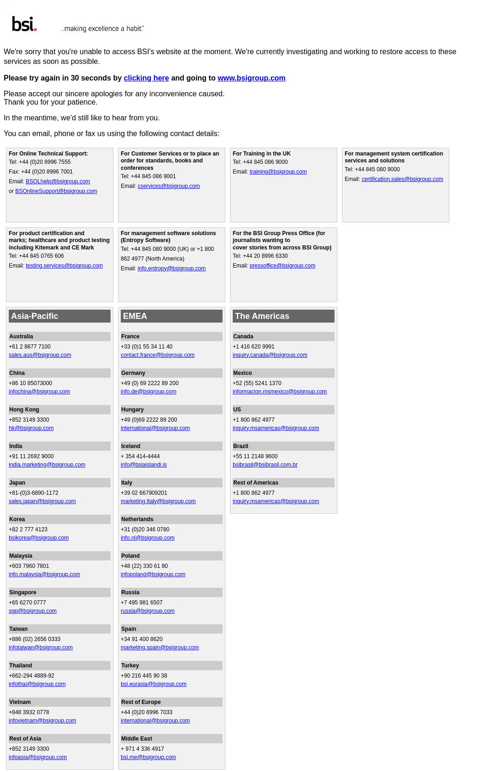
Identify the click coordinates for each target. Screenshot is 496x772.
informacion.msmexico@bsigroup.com (280, 391)
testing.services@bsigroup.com (64, 265)
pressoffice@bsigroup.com (283, 265)
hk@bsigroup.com (31, 428)
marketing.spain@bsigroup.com (160, 647)
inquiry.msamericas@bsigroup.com (276, 428)
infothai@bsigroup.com (37, 684)
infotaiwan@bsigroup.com (41, 647)
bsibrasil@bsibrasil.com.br (265, 464)
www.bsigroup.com (251, 78)
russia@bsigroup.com (147, 611)
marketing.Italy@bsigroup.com (158, 501)
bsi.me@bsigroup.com (148, 757)
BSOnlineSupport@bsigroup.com (56, 191)
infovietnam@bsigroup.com (42, 720)
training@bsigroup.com (278, 171)
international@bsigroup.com (155, 428)
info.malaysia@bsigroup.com (44, 574)
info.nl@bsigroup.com (147, 538)
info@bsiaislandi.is (144, 464)
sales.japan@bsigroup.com (42, 501)
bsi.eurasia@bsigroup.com (153, 684)
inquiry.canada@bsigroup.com (270, 355)
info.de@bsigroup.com (148, 391)
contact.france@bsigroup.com (158, 355)
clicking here (146, 78)
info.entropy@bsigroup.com (172, 268)
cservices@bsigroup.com (169, 186)
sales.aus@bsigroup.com (40, 355)
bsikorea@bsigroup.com (39, 538)
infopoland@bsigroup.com (153, 574)
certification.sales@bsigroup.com (402, 179)
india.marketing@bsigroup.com (47, 464)
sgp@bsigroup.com (33, 611)
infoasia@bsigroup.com (38, 757)
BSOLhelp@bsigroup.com (58, 181)
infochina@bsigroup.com (39, 391)
